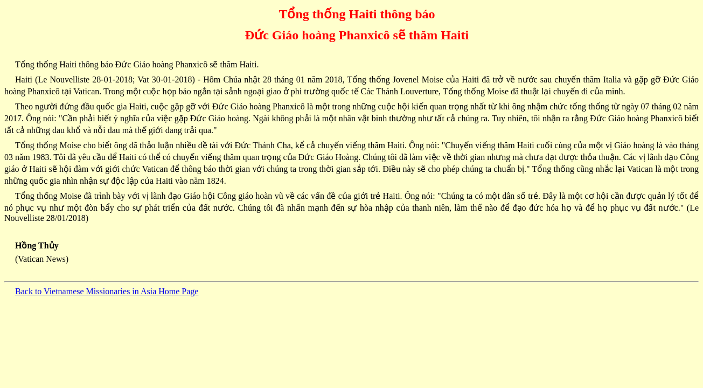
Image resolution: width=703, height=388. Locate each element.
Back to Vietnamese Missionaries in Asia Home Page (106, 291)
